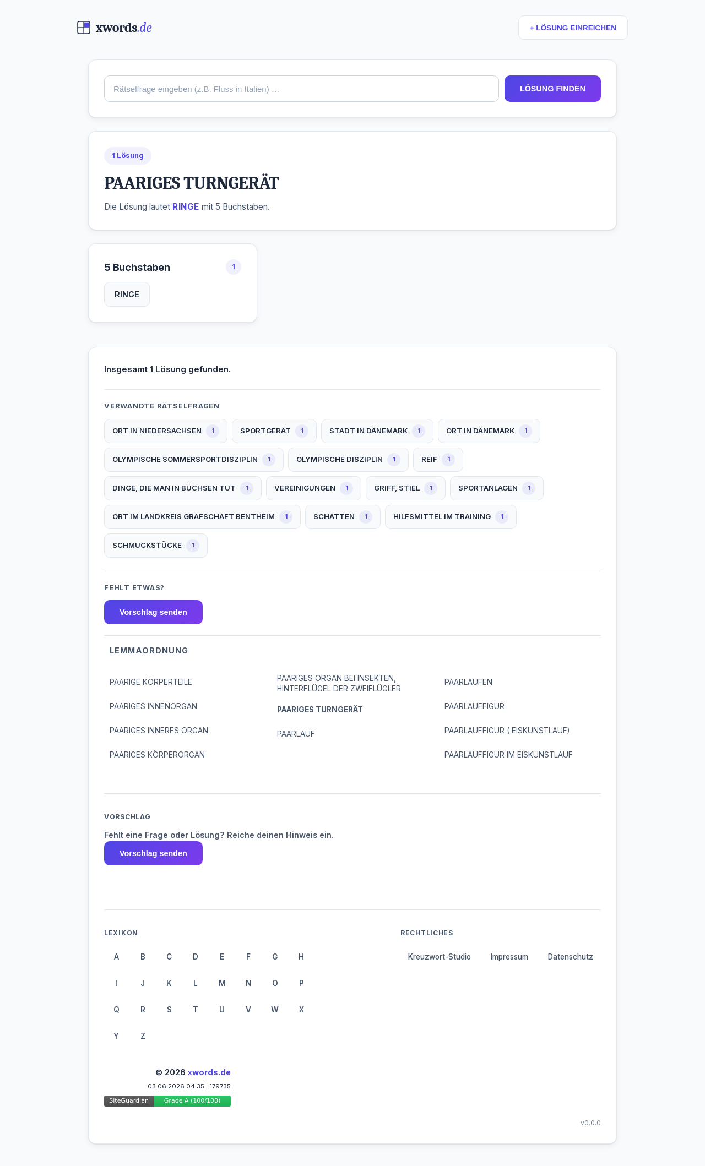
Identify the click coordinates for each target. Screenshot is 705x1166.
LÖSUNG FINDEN (552, 88)
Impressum (509, 956)
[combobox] (301, 88)
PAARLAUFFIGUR (474, 706)
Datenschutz (570, 956)
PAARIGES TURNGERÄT (320, 709)
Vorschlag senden (153, 612)
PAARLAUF (296, 733)
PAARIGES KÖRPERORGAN (157, 754)
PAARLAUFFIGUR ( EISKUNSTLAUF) (507, 730)
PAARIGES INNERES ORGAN (159, 730)
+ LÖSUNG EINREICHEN (573, 28)
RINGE (127, 294)
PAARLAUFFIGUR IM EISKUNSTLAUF (508, 754)
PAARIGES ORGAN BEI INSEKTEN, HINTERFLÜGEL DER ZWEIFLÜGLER (339, 683)
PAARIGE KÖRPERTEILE (151, 682)
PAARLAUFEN (468, 682)
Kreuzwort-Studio (439, 956)
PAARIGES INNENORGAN (153, 706)
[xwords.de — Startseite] (114, 27)
